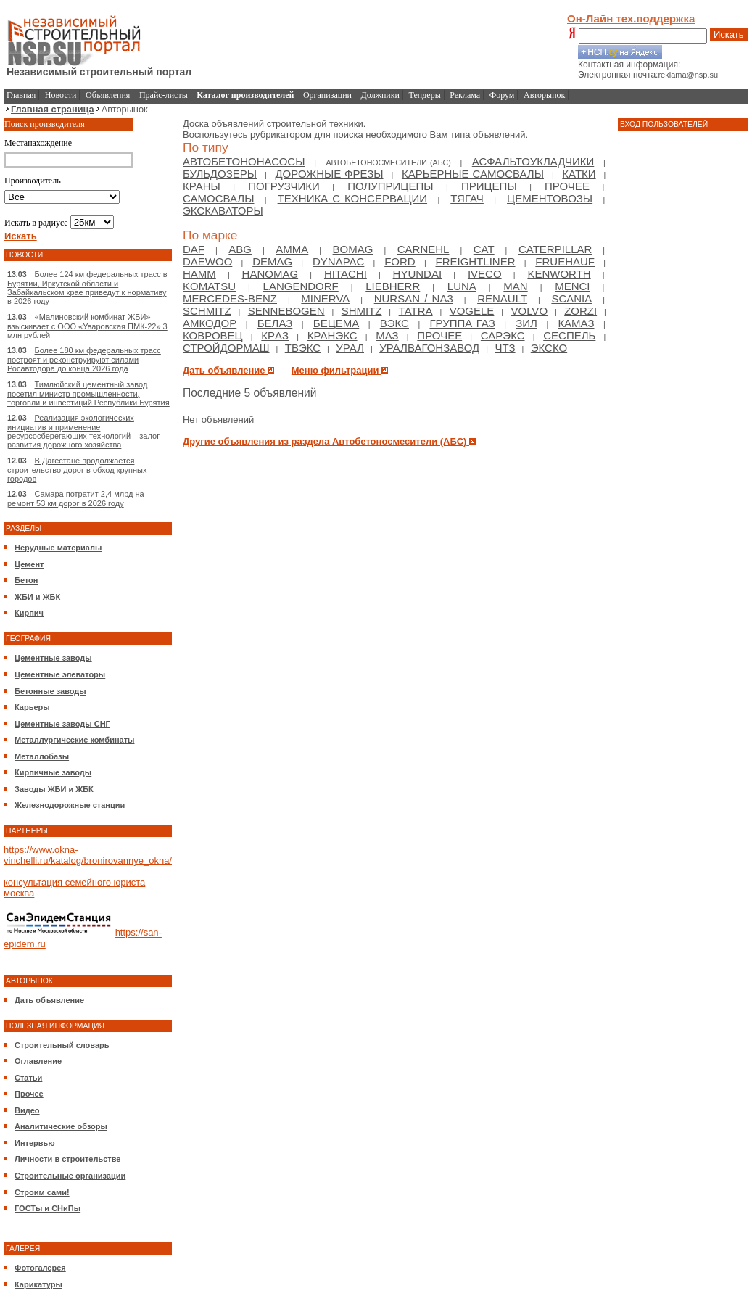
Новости (61, 95)
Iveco (485, 274)
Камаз (576, 323)
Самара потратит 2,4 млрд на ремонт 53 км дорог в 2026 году (75, 499)
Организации (327, 95)
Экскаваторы (223, 211)
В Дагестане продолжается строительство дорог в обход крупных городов (76, 469)
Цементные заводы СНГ (62, 723)
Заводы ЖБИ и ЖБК (54, 789)
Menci (572, 286)
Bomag (353, 249)
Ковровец (213, 335)
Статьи (28, 1077)
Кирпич (29, 612)
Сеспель (569, 335)
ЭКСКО (549, 348)
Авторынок (544, 95)
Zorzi (580, 311)
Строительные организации (70, 1175)
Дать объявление (49, 1000)
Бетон (26, 580)
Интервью (35, 1143)
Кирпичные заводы (53, 772)
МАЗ (387, 335)
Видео (27, 1110)
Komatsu (209, 286)
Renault (502, 298)
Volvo (529, 311)
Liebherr (392, 286)
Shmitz (362, 311)
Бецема (336, 323)
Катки (578, 174)
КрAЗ (275, 335)
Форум (502, 95)
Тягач (467, 198)
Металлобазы (42, 756)
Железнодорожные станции (70, 805)
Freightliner (476, 261)
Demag (272, 261)
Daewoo (207, 261)
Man (515, 286)
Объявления (108, 95)
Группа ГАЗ (462, 323)
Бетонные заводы (50, 691)
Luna (461, 286)
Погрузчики (283, 186)
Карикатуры (38, 1284)
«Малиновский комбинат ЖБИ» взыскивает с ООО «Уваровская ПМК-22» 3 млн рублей (87, 326)
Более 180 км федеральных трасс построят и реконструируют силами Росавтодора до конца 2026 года (84, 359)
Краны (201, 186)
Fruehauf (565, 261)
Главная (21, 95)
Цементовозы (549, 198)
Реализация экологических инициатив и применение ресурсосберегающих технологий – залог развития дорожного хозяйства (83, 431)
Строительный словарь (62, 1045)
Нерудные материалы (58, 547)
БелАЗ (275, 323)
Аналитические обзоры (61, 1126)
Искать (729, 34)
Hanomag (270, 274)
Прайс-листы (163, 95)
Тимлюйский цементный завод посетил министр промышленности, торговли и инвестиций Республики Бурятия (88, 393)
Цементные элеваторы (60, 674)
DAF (193, 249)
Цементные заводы (53, 657)
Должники (380, 95)
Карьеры (32, 707)
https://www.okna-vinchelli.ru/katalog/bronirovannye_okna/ (88, 855)
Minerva (325, 298)
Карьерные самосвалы (473, 174)
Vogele (472, 311)
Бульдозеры (220, 174)
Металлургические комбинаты (74, 739)
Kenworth (558, 274)
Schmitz (207, 311)
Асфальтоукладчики (533, 161)
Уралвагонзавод (429, 348)
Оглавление (38, 1061)
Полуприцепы (390, 186)
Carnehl (423, 249)
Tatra (416, 311)
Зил (526, 323)
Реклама (465, 95)
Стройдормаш (226, 348)
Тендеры (425, 95)
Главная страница (52, 109)
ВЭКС (394, 323)
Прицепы (489, 186)
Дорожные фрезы (329, 174)
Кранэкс (332, 335)
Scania (571, 298)
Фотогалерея (40, 1267)
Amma (292, 249)
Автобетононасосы (244, 161)
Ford (400, 261)
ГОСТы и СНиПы (47, 1208)
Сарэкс (503, 335)
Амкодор (209, 323)
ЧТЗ (505, 348)
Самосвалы (218, 198)
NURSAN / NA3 (413, 298)
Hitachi (345, 274)
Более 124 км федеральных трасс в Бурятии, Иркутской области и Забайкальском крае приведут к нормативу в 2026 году (87, 287)
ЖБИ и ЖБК (37, 597)
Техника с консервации (352, 198)
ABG (240, 249)
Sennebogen (286, 311)
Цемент (29, 564)
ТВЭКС (303, 348)
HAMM (199, 274)
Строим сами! (42, 1192)
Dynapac (338, 261)
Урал (350, 348)
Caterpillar (555, 249)
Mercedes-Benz (230, 298)
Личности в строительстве (67, 1159)
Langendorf (301, 286)
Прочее (29, 1093)
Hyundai (417, 274)
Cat (484, 249)
